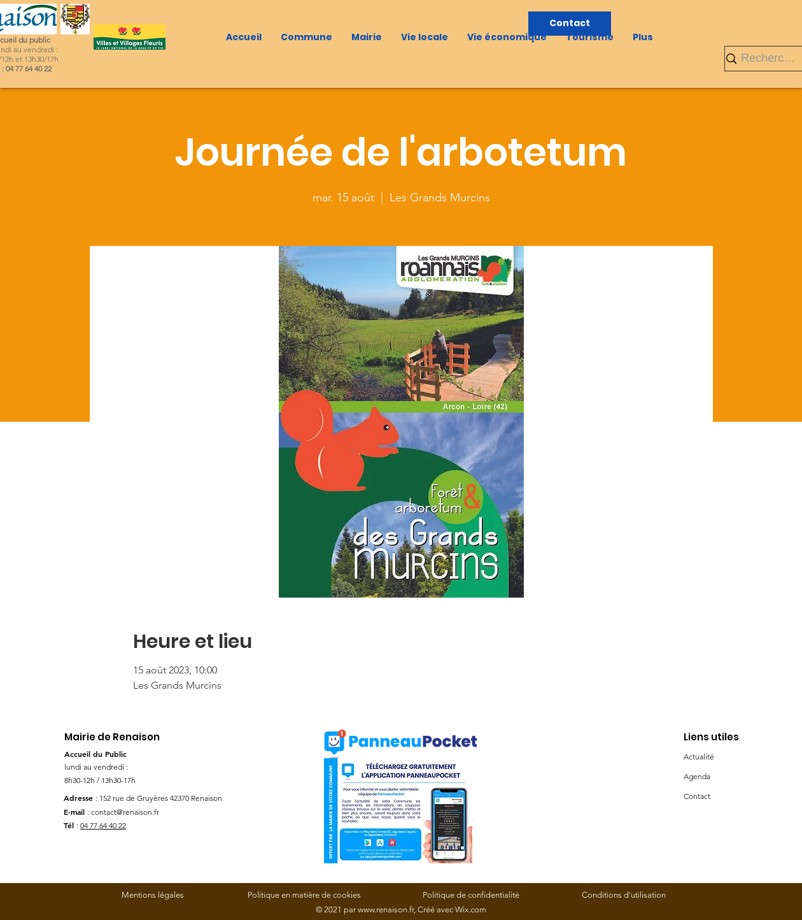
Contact (697, 796)
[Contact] (569, 23)
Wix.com (470, 909)
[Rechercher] (770, 58)
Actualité (699, 756)
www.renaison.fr (386, 909)
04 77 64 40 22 (103, 825)
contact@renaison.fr (125, 812)
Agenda (697, 776)
